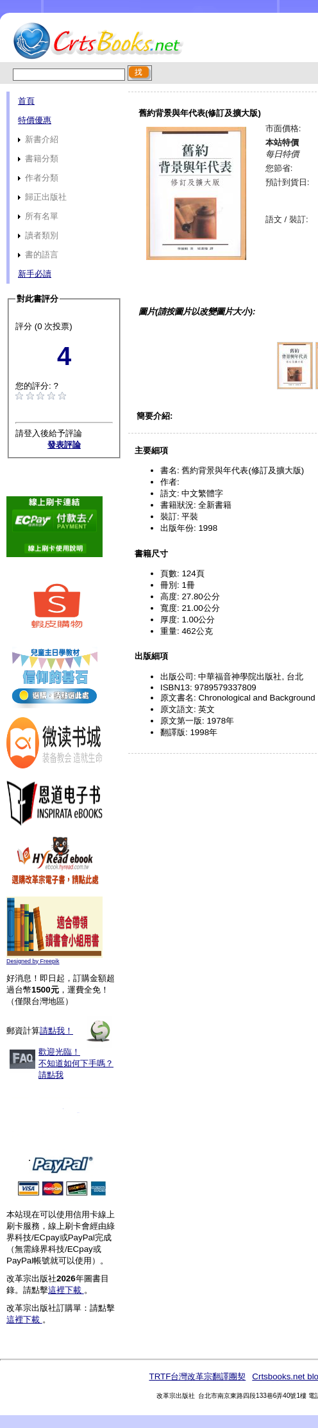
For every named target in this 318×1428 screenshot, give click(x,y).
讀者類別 (38, 235)
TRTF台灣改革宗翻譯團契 (197, 1376)
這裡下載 (66, 1290)
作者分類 (38, 178)
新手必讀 (34, 274)
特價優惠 (34, 120)
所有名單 (38, 216)
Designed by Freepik (33, 961)
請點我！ (56, 1030)
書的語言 (38, 254)
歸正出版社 (42, 197)
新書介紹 (38, 139)
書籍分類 (38, 158)
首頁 (26, 101)
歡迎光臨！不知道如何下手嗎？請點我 (75, 1063)
